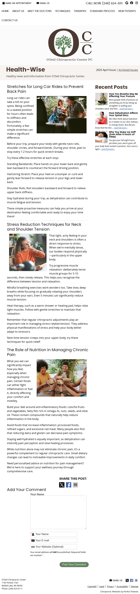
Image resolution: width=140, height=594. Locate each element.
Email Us (43, 3)
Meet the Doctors (40, 11)
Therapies (80, 11)
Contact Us (10, 20)
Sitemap (134, 586)
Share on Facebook (69, 484)
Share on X (62, 484)
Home (5, 11)
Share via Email (76, 484)
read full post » (126, 108)
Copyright (92, 586)
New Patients (127, 11)
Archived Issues (128, 70)
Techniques (62, 11)
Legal (101, 586)
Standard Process (102, 11)
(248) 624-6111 (112, 3)
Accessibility (122, 586)
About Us (18, 11)
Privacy (110, 586)
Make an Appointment (17, 3)
